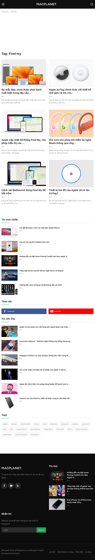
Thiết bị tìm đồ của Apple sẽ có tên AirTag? (69, 192)
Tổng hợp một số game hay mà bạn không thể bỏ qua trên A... (80, 488)
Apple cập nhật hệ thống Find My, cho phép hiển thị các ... (23, 141)
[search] (92, 4)
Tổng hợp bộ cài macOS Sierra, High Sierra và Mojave (41, 271)
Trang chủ (4, 12)
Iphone (14, 424)
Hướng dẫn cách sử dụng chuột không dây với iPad (40, 285)
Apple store (48, 429)
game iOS (85, 424)
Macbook (53, 424)
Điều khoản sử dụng (65, 552)
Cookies (88, 552)
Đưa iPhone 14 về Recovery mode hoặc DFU (79, 501)
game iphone (35, 429)
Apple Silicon (21, 429)
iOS (11, 429)
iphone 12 (64, 424)
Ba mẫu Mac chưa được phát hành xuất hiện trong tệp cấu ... (21, 91)
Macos (36, 424)
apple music (7, 434)
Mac (4, 429)
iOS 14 (70, 429)
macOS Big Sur (21, 434)
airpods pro (35, 434)
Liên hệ (52, 552)
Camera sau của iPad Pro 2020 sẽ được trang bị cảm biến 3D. (44, 398)
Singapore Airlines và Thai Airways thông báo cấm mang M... (44, 356)
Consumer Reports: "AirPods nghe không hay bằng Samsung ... (45, 341)
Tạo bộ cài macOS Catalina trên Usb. (34, 242)
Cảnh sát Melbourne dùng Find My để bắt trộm (23, 192)
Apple (5, 424)
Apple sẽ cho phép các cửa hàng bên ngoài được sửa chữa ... (44, 327)
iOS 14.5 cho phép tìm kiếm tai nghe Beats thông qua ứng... (70, 141)
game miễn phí (81, 429)
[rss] (18, 486)
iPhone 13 (60, 429)
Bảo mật (79, 552)
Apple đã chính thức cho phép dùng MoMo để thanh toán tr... (44, 384)
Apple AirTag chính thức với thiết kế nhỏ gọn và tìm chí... (70, 91)
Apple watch (25, 424)
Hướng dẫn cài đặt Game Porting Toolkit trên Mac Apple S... (43, 256)
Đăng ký (41, 530)
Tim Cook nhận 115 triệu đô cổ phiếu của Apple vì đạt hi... (43, 370)
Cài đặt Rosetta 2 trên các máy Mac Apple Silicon (39, 228)
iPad (44, 424)
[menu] (3, 4)
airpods (75, 424)
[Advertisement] (47, 33)
